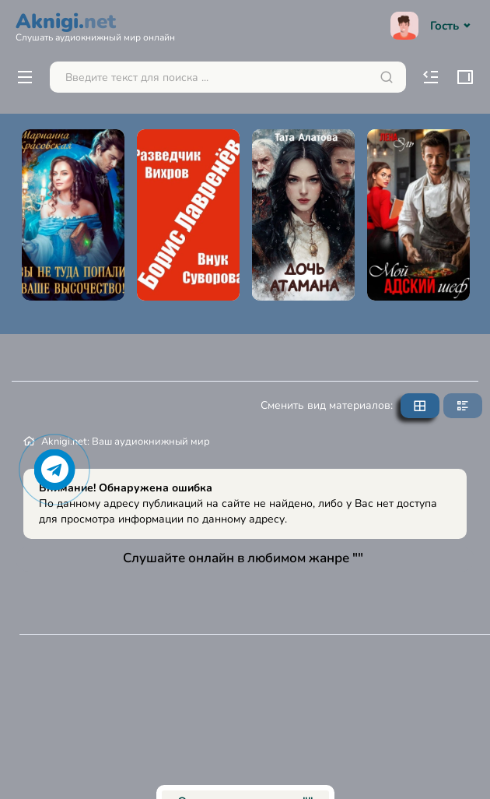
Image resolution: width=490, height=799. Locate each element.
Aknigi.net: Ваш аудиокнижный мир (125, 442)
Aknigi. (95, 25)
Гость (432, 26)
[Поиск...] (228, 77)
